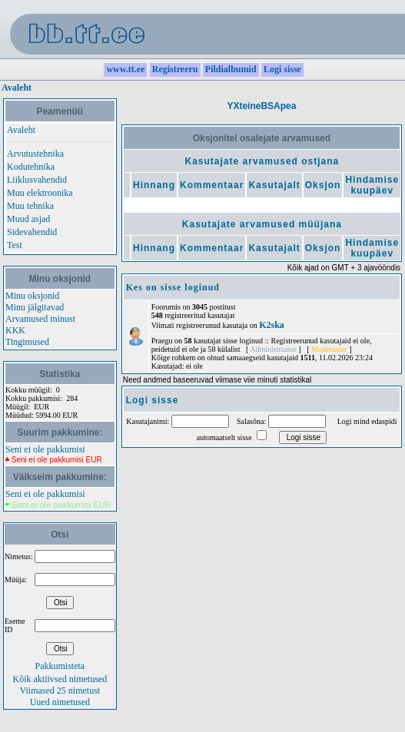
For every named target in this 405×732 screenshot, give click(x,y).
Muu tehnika (30, 205)
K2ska (271, 325)
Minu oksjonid (32, 295)
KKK (15, 330)
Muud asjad (28, 219)
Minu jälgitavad (34, 307)
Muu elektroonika (40, 192)
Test (14, 245)
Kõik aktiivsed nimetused (60, 679)
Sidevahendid (32, 232)
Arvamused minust (40, 318)
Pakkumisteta (60, 666)
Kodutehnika (31, 166)
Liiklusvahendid (37, 179)
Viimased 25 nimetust (60, 690)
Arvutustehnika (35, 153)
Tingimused (27, 341)
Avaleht (17, 87)
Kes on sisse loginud (173, 287)
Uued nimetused (60, 702)
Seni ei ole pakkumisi (45, 449)
